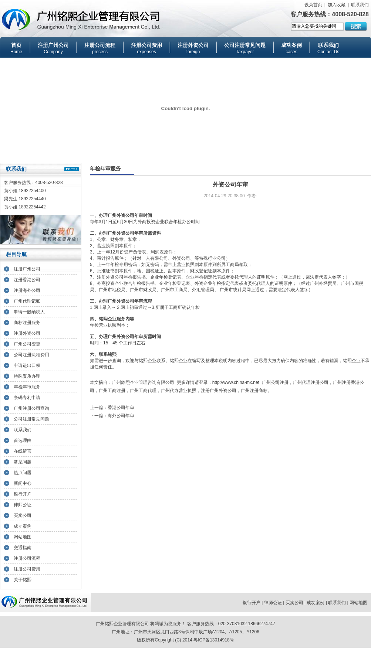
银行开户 (22, 494)
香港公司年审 (121, 407)
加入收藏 (336, 4)
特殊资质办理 (27, 376)
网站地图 (22, 536)
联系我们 (360, 4)
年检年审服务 (27, 386)
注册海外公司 (27, 290)
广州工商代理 (143, 390)
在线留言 (22, 451)
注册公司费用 (27, 569)
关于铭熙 (22, 579)
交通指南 (22, 547)
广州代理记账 (27, 301)
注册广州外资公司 (218, 390)
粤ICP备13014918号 (213, 640)
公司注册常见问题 (31, 419)
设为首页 (313, 4)
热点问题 (22, 472)
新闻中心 (22, 483)
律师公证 (22, 504)
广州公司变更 (27, 344)
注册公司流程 (27, 558)
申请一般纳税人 (29, 311)
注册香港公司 (27, 279)
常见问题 (22, 461)
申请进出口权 (27, 365)
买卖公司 (22, 515)
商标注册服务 (27, 322)
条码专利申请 (27, 397)
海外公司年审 (121, 415)
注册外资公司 (27, 333)
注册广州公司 (27, 269)
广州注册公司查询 (31, 408)
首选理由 (22, 440)
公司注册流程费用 (31, 354)
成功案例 (22, 526)
